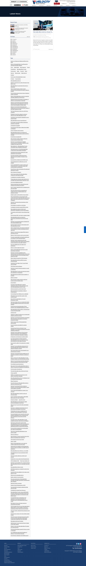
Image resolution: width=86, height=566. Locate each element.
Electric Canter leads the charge (17, 247)
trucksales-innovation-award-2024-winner (19, 207)
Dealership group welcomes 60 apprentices (20, 458)
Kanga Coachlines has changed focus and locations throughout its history (19, 185)
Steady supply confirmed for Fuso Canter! (19, 194)
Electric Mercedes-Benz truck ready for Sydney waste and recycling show (19, 444)
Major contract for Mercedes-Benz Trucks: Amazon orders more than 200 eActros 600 (20, 358)
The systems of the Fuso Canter (17, 439)
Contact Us (46, 543)
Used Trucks (20, 549)
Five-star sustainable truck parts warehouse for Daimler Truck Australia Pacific (20, 238)
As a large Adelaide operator (17, 182)
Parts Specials (7, 557)
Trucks (28, 67)
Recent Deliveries (47, 552)
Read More (51, 49)
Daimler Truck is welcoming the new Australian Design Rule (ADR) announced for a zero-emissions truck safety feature (20, 241)
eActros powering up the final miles (18, 288)
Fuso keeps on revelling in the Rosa (18, 205)
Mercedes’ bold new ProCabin (17, 521)
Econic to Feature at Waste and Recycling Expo (19, 62)
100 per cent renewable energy (17, 475)
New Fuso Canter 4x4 (24, 460)
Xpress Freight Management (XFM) (18, 485)
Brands (34, 5)
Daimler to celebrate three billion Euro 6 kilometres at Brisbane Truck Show (19, 408)
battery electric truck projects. (17, 477)
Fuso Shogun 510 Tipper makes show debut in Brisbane (20, 128)
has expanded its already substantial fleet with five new (19, 488)
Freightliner (13, 69)
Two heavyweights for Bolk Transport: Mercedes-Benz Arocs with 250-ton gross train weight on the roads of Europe (19, 340)
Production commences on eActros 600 (19, 336)
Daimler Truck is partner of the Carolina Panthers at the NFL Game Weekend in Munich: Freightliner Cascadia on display (19, 333)
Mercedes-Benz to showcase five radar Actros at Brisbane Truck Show (19, 402)
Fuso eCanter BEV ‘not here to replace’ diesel (20, 215)
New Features (23, 67)
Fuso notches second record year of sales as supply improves (20, 94)
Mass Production (14, 381)
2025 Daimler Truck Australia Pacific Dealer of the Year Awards (20, 524)
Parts (61, 5)
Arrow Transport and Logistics (17, 130)
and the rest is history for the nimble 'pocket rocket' (20, 514)
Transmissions (20, 552)
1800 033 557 (72, 1)
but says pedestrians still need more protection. (18, 245)
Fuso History (13, 282)
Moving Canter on (14, 434)
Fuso (12, 67)
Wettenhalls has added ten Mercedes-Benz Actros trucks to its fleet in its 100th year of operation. (20, 447)
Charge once (13, 312)
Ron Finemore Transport (16, 172)
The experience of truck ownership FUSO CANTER (19, 453)
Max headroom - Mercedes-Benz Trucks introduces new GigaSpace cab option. (19, 147)
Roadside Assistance (8, 552)
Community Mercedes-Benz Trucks (18, 76)
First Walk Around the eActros (17, 364)
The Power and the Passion (16, 266)
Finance (68, 5)
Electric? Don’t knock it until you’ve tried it (20, 235)
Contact (74, 5)
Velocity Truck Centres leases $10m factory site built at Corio (20, 233)
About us (64, 3)
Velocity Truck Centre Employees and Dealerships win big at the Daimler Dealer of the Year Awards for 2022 (20, 108)
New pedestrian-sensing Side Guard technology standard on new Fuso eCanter (20, 210)
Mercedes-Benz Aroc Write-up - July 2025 (19, 450)
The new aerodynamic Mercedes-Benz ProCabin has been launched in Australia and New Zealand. (20, 480)
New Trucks (33, 545)
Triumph (22, 71)
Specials (49, 5)
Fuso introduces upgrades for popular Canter (19, 326)
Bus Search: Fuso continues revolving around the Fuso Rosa (19, 504)
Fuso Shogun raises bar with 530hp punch (19, 535)
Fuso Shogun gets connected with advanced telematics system (20, 170)
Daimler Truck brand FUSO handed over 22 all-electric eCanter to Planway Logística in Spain (20, 354)
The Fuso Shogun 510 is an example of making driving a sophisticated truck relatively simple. (19, 191)
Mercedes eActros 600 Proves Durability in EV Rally (20, 275)
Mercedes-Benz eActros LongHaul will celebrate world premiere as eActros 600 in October (20, 133)
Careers (57, 3)
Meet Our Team (47, 548)
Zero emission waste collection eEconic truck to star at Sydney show (19, 280)
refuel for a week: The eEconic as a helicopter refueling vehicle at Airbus (20, 315)
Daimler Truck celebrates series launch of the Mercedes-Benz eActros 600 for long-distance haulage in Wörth (19, 347)
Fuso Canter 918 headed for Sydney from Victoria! (19, 391)
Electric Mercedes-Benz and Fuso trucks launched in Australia (19, 250)
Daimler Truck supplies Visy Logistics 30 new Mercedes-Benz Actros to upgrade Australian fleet (20, 464)
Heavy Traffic (13, 441)
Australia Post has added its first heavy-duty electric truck (20, 473)
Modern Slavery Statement (9, 562)
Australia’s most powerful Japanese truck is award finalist (20, 118)
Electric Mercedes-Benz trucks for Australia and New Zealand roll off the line (20, 97)
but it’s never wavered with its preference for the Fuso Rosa (20, 188)
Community (13, 71)
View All (28, 36)
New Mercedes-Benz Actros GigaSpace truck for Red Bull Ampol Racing (20, 378)
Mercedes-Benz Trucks (21, 69)
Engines (19, 550)
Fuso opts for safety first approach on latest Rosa (20, 343)
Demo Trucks (33, 546)
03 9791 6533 (77, 548)
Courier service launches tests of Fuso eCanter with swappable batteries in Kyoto (19, 307)
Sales (18, 71)
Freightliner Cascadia (15, 125)
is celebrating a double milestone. (18, 177)
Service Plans (6, 553)
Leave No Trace (22, 399)
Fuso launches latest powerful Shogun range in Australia (20, 530)
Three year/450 (14, 373)
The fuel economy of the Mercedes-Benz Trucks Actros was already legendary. (19, 150)
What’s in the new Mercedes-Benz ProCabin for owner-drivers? (20, 527)
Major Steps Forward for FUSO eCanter (19, 258)
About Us (46, 546)
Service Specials (7, 549)
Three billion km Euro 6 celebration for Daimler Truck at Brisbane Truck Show (19, 412)
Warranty (6, 550)
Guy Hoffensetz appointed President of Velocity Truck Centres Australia (19, 533)
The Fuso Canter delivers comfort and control (19, 456)
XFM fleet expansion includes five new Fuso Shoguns (20, 469)
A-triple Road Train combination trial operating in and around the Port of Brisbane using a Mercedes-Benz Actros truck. (19, 499)
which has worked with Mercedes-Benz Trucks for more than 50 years (19, 175)
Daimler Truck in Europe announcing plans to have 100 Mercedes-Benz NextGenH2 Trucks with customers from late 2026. (20, 518)
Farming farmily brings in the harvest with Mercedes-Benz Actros (20, 225)
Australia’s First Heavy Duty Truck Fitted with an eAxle (19, 264)
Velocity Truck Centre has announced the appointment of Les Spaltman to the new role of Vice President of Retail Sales (19, 104)
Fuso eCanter (18, 78)
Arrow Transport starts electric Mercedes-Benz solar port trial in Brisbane (19, 397)
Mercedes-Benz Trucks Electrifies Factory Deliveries (19, 86)
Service (56, 5)
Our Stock (33, 543)
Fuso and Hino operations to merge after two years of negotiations (19, 429)
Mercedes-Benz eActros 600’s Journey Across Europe (19, 261)
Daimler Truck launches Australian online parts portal (19, 203)
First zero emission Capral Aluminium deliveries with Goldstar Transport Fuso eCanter (19, 156)
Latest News (16, 67)
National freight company (16, 483)
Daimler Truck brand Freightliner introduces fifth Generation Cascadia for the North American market (20, 319)
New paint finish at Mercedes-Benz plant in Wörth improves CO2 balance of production (20, 366)
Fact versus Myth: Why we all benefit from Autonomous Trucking (20, 351)
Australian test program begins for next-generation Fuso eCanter (19, 153)
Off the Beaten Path (15, 460)
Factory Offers (6, 546)
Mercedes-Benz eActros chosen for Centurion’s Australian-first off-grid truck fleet (19, 218)
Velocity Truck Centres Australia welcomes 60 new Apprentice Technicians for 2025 (20, 361)
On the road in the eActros (16, 369)
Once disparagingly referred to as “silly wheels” (19, 162)
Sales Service (24, 73)
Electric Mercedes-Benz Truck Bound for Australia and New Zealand (19, 65)
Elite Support (6, 554)
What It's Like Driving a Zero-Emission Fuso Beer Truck (20, 83)
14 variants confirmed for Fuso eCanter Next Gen (20, 213)
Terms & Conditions (8, 561)
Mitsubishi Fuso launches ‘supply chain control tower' (19, 296)
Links (5, 543)
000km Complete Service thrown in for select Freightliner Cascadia (19, 375)
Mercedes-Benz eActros (16, 80)
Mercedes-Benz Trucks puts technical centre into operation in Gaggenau (20, 272)
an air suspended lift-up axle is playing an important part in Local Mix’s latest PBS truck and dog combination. (19, 166)
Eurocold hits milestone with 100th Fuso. (19, 159)
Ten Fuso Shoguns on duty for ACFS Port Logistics (19, 112)
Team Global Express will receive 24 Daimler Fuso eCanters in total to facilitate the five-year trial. (20, 229)
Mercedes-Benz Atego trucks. (17, 467)
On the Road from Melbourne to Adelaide (19, 293)
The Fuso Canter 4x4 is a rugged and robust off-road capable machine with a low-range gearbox (20, 303)
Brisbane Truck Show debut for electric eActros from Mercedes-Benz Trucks (19, 115)
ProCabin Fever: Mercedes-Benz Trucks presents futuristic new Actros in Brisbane (19, 420)
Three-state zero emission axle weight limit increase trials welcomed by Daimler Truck (20, 180)
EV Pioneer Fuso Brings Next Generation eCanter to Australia (19, 123)
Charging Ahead (14, 399)
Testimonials (17, 73)
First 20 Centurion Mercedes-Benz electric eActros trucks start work (19, 383)
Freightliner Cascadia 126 (16, 136)
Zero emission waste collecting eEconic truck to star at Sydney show (19, 139)
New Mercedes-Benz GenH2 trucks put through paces (19, 394)
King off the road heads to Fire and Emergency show (18, 299)
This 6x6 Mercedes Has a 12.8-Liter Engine (19, 371)
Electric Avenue (14, 277)
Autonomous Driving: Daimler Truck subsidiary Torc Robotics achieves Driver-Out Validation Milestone (20, 329)
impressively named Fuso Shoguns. (18, 490)
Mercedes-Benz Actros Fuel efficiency (19, 120)
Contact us (72, 3)
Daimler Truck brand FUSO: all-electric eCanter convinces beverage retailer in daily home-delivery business (20, 387)
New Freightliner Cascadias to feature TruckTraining (19, 291)
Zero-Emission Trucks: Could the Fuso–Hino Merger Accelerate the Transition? (20, 437)
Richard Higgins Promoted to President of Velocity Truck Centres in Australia (20, 100)
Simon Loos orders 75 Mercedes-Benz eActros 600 (19, 322)
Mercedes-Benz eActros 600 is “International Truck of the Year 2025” (20, 310)
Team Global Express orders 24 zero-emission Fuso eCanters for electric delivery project (20, 90)
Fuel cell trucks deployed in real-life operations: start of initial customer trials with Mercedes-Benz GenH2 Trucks (19, 286)
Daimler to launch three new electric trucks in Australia (20, 269)
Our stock (41, 5)
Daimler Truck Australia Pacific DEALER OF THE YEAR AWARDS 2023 (20, 222)
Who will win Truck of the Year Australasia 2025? (19, 405)
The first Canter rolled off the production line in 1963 (20, 511)
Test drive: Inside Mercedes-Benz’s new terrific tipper (19, 432)
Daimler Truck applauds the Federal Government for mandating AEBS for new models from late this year (19, 143)
